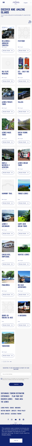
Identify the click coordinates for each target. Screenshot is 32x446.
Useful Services (5, 414)
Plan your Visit (17, 396)
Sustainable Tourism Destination (12, 393)
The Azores (5, 402)
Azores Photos (5, 408)
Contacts (13, 410)
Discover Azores (6, 399)
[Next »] (10, 361)
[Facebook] (8, 419)
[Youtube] (15, 419)
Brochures (17, 408)
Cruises (12, 408)
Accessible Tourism (16, 414)
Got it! (16, 440)
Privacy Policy (21, 410)
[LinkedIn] (19, 419)
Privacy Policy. (6, 434)
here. (23, 379)
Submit (16, 384)
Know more (6, 50)
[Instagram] (11, 419)
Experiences (5, 396)
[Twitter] (23, 419)
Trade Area (19, 399)
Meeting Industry (5, 410)
